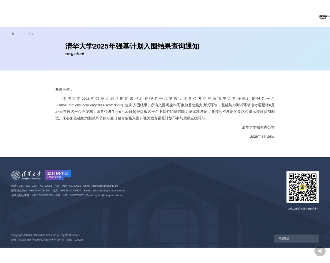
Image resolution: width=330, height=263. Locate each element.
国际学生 (142, 13)
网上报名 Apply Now (287, 13)
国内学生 (116, 13)
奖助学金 (219, 13)
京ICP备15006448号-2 (24, 244)
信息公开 (244, 13)
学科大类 (167, 13)
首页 (94, 13)
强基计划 (46, 33)
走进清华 (193, 13)
